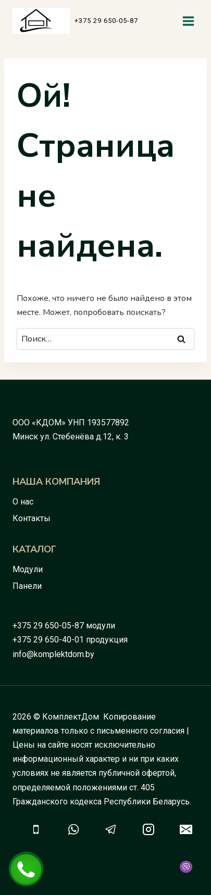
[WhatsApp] (73, 829)
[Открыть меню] (188, 21)
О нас (23, 502)
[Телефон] (35, 829)
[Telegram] (110, 829)
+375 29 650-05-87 (48, 626)
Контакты (32, 518)
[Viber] (185, 866)
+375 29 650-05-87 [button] (106, 20)
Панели (27, 586)
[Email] (185, 829)
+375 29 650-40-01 (48, 640)
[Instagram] (148, 829)
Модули (28, 569)
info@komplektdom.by (53, 654)
